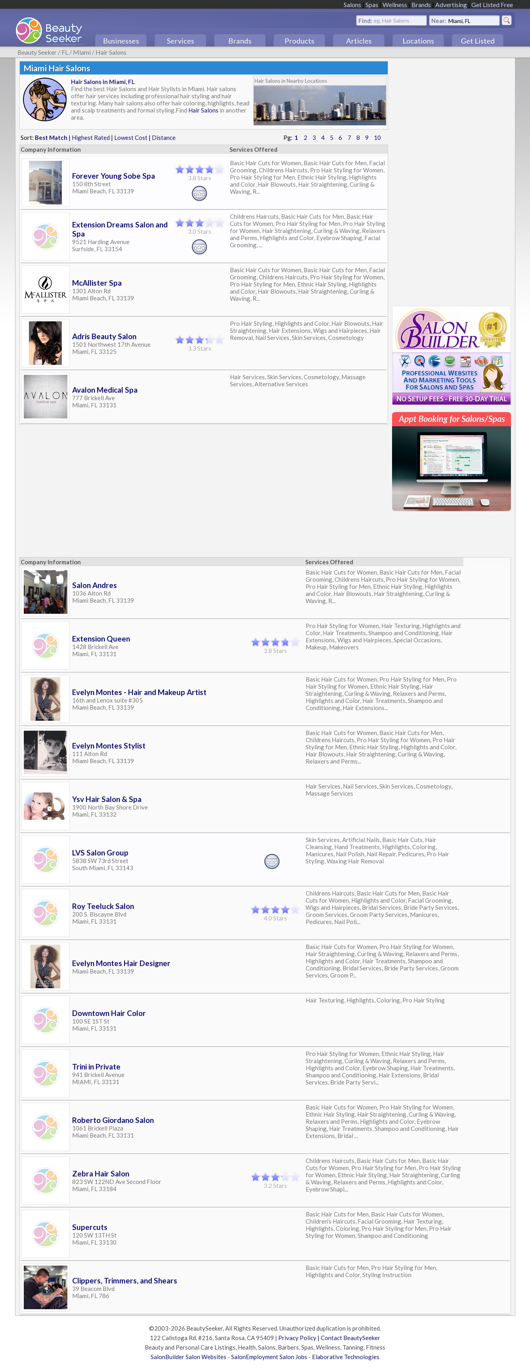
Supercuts (89, 1227)
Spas (371, 4)
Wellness (395, 4)
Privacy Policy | (299, 1337)
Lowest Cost (130, 137)
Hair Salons (111, 52)
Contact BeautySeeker (350, 1337)
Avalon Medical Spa (105, 389)
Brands (421, 4)
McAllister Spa (97, 282)
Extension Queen (101, 638)
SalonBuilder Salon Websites (188, 1356)
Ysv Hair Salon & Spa (107, 799)
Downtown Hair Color (109, 1013)
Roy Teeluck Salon (103, 906)
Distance (164, 137)
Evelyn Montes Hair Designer (121, 963)
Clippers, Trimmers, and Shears (124, 1280)
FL (64, 52)
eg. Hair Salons (391, 20)
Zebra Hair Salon (100, 1173)
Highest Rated (91, 137)
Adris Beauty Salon (104, 336)
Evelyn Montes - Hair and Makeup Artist (139, 692)
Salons (352, 4)
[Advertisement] (451, 180)
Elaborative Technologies (345, 1356)
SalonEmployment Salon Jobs (269, 1356)
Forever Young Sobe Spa (113, 175)
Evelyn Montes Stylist (108, 745)
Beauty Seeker (37, 52)
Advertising (451, 4)
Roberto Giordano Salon (113, 1120)
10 (377, 137)
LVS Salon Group (100, 852)
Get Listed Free (492, 4)
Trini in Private (96, 1066)
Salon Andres (94, 585)
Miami (82, 52)
